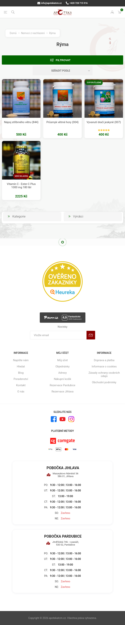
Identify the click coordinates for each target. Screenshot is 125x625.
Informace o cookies (104, 366)
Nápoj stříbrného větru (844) (21, 122)
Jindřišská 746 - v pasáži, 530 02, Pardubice (62, 543)
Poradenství (21, 379)
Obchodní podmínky (104, 382)
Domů (13, 33)
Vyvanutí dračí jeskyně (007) (104, 122)
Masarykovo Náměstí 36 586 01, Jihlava (62, 475)
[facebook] (54, 419)
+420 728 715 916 (77, 3)
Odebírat (91, 335)
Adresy (62, 372)
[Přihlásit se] (58, 335)
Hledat (21, 366)
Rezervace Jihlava (62, 391)
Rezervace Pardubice (62, 385)
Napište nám (21, 360)
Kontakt (21, 385)
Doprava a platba (104, 360)
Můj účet (62, 360)
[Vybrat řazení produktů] (63, 70)
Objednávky (62, 366)
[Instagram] (71, 419)
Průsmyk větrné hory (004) (62, 122)
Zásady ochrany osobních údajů (104, 374)
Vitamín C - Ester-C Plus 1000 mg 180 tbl (21, 185)
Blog (21, 372)
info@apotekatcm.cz (49, 3)
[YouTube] (62, 419)
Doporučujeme (94, 83)
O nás (20, 391)
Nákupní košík (62, 379)
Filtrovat (63, 60)
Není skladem (21, 176)
